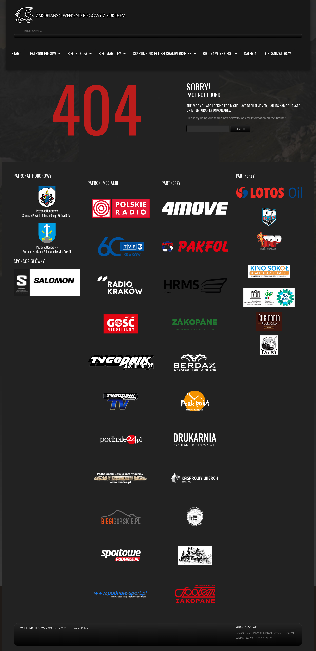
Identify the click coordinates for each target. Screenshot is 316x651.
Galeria (250, 54)
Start (16, 54)
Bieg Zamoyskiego (218, 54)
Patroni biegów (43, 54)
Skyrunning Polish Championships (162, 54)
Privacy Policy (80, 628)
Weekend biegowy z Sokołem (40, 628)
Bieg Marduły (110, 54)
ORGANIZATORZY (278, 54)
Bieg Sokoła (78, 54)
